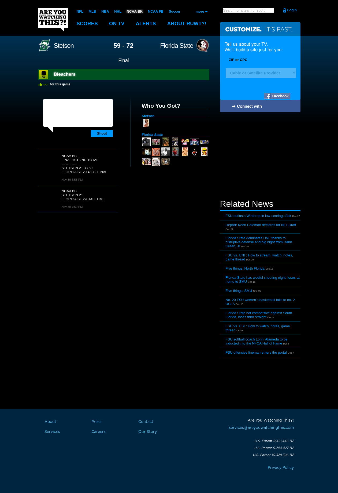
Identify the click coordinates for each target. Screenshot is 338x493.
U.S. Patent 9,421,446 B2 (274, 441)
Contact (145, 422)
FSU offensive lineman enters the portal (256, 352)
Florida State (176, 45)
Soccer (174, 11)
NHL (117, 11)
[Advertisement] (260, 156)
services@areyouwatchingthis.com (261, 428)
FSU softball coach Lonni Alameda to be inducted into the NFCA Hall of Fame (257, 341)
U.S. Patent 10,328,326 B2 (273, 454)
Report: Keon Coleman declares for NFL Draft (261, 225)
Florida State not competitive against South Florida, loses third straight (259, 315)
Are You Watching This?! (53, 20)
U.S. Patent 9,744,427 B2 (274, 448)
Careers (98, 432)
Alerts (146, 23)
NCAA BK (134, 11)
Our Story (147, 432)
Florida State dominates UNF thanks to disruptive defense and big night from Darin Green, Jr (259, 242)
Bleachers (65, 74)
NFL (80, 11)
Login (292, 10)
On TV (117, 23)
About (188, 23)
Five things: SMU (239, 291)
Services (52, 432)
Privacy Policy (281, 468)
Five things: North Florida (245, 268)
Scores (87, 23)
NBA (105, 11)
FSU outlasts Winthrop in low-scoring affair (258, 216)
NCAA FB (155, 11)
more (200, 11)
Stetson (64, 45)
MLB (92, 11)
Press (96, 422)
